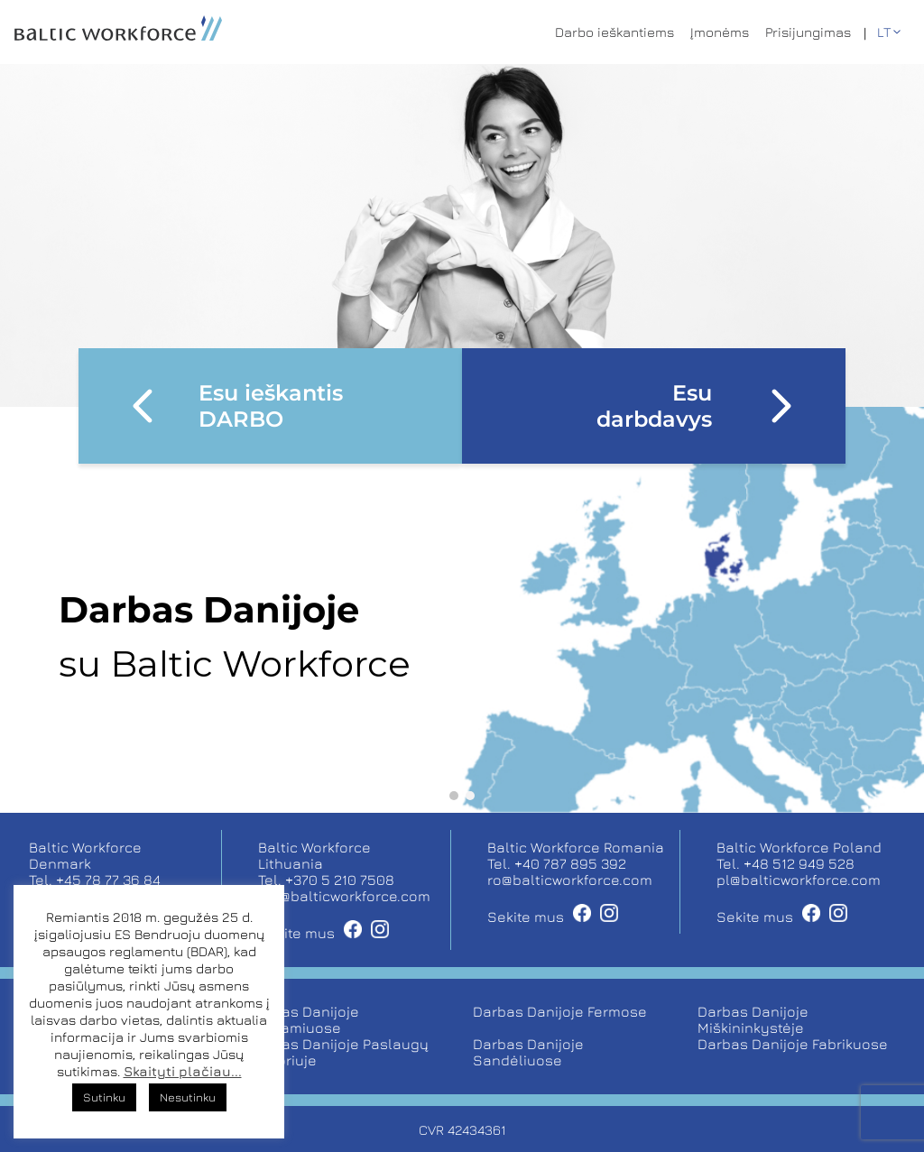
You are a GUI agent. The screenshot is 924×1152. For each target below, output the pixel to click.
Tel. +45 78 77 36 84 (95, 879)
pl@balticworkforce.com (798, 879)
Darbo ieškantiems (614, 32)
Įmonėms (719, 32)
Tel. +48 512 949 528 (785, 863)
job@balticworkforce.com (344, 896)
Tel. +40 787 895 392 (556, 863)
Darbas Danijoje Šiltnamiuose (303, 1019)
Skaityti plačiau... (183, 1071)
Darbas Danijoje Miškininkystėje (753, 1019)
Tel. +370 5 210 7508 (326, 879)
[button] (453, 795)
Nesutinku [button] (188, 1097)
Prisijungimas (808, 32)
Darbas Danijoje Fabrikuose (793, 1044)
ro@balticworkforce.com (569, 879)
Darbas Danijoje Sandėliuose (528, 1052)
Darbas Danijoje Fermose (560, 1011)
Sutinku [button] (104, 1097)
